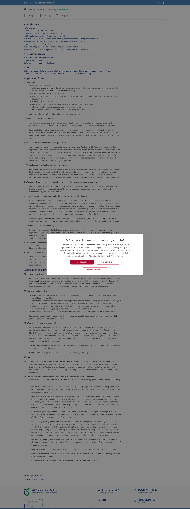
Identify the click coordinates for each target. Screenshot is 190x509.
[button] (95, 270)
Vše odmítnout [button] (107, 262)
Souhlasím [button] (82, 262)
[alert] (95, 254)
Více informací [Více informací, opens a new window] (117, 256)
